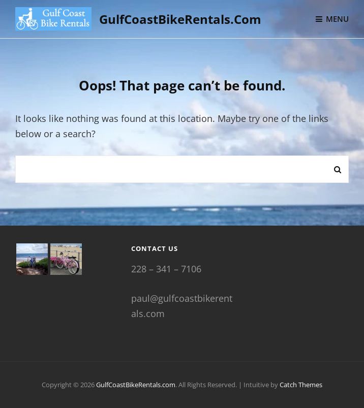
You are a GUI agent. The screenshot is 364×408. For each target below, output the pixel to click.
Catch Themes (301, 384)
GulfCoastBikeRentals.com (180, 19)
